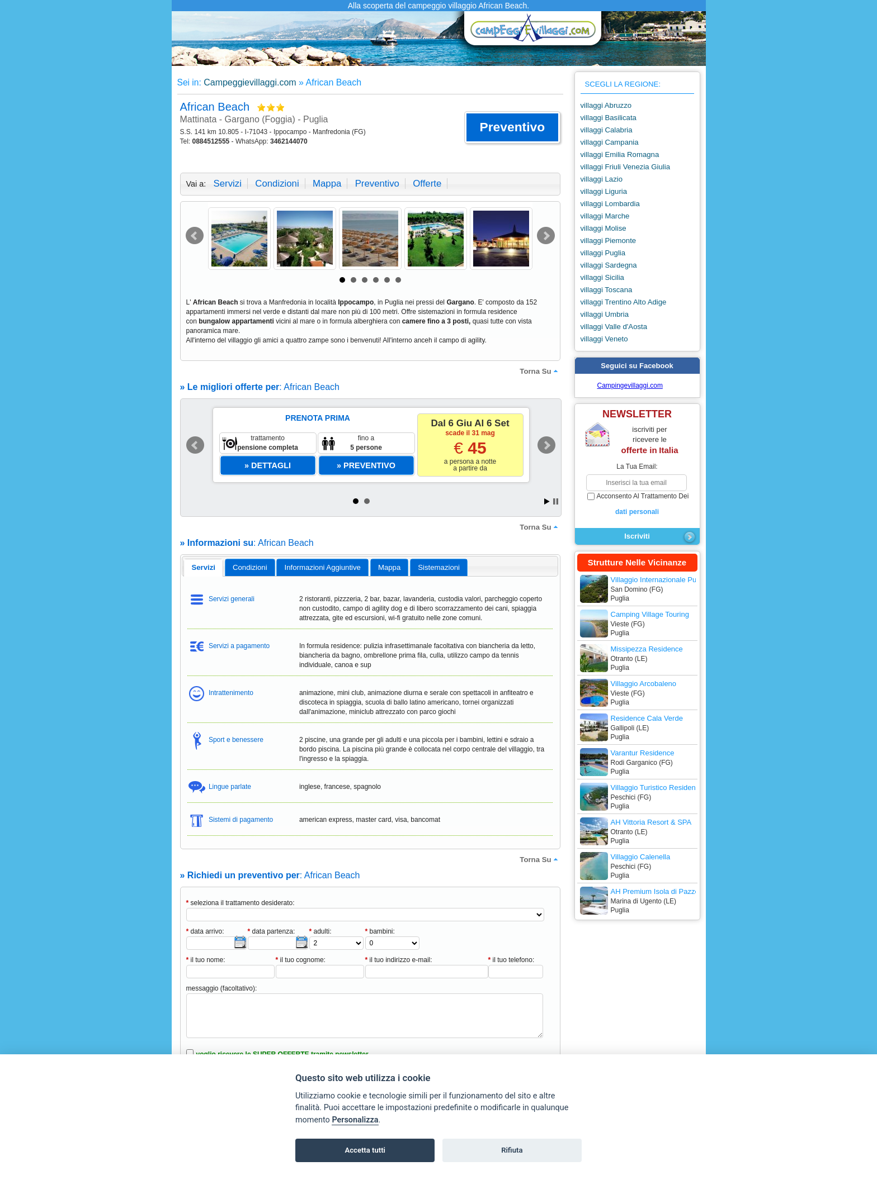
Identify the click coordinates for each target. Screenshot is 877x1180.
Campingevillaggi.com (630, 385)
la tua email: (636, 466)
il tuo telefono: (511, 960)
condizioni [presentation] (250, 567)
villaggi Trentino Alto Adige (624, 302)
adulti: (320, 931)
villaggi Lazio (602, 179)
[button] (512, 127)
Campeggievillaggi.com (250, 82)
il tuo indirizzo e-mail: (398, 960)
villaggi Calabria (607, 130)
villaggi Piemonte (608, 240)
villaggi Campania (610, 142)
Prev (195, 236)
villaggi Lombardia (610, 203)
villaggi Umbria (605, 314)
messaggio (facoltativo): (221, 988)
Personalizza (355, 1120)
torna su (540, 371)
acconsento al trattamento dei (637, 504)
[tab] (203, 568)
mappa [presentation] (389, 567)
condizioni (277, 183)
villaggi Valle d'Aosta (614, 326)
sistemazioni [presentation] (439, 567)
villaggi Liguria (604, 191)
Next (546, 236)
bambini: (380, 931)
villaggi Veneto (604, 339)
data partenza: (271, 931)
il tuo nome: (205, 960)
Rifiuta (511, 1150)
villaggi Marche (605, 216)
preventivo (377, 183)
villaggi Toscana (607, 290)
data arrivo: (205, 931)
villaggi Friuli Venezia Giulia (626, 167)
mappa (327, 183)
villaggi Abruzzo (606, 105)
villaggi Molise (603, 228)
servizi (228, 183)
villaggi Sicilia (602, 277)
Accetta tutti (365, 1150)
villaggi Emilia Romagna (620, 154)
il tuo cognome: (301, 960)
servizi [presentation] (203, 567)
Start (547, 501)
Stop (555, 501)
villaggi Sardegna (609, 265)
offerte (427, 183)
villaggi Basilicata (608, 117)
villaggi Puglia (603, 253)
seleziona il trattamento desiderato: (240, 903)
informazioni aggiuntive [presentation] (323, 567)
